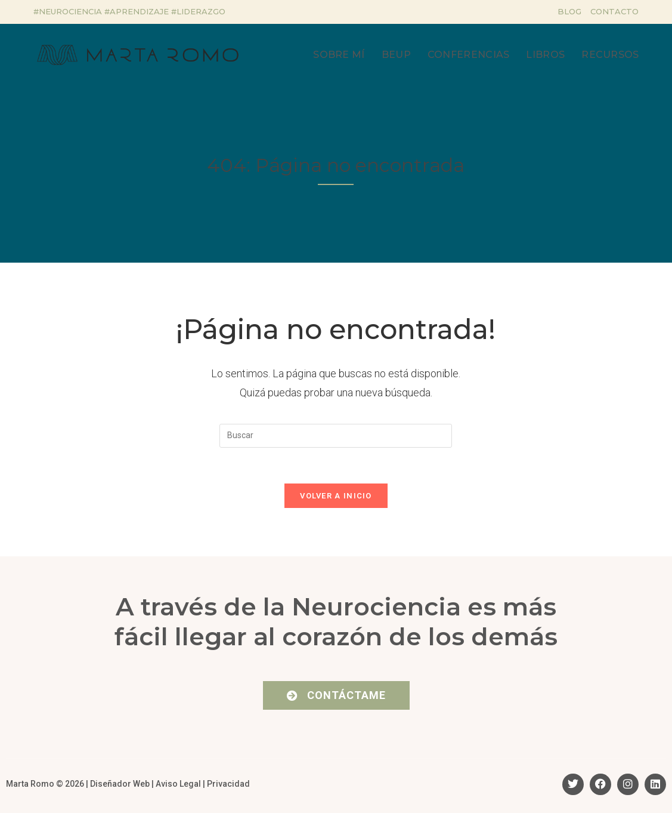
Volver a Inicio (336, 496)
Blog (569, 11)
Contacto (614, 11)
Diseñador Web (120, 784)
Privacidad (228, 784)
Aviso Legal (178, 784)
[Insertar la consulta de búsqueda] (335, 436)
